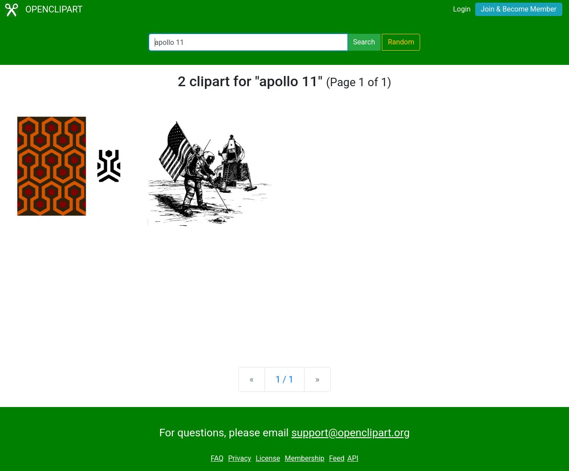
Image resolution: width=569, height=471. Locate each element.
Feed (337, 458)
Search (364, 42)
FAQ (217, 458)
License (268, 458)
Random (401, 42)
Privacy (239, 458)
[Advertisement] (284, 290)
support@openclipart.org (350, 433)
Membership (304, 458)
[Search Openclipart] (248, 42)
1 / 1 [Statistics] (285, 379)
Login (461, 9)
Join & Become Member (519, 9)
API (352, 458)
